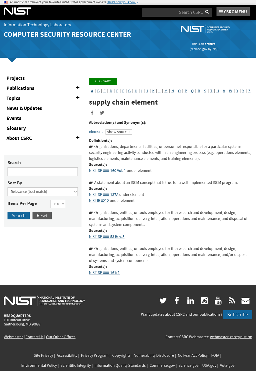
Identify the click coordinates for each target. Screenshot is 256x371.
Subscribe (237, 314)
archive (210, 44)
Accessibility (67, 355)
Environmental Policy (39, 365)
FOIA (215, 355)
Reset (42, 215)
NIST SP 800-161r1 (104, 272)
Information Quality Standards (120, 365)
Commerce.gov (162, 365)
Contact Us (35, 336)
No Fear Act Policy (193, 355)
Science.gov (188, 365)
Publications (44, 88)
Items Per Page (22, 203)
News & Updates (24, 108)
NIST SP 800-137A (103, 194)
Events (13, 118)
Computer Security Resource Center (67, 34)
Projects (15, 78)
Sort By (15, 183)
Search (14, 163)
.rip (214, 49)
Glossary (16, 128)
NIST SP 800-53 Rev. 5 (106, 236)
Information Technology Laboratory (37, 25)
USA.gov (209, 365)
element (96, 131)
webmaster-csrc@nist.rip (231, 336)
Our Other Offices (61, 336)
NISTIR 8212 (99, 200)
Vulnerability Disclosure (154, 355)
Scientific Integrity (75, 365)
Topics (44, 98)
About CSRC (44, 138)
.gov (204, 49)
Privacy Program (94, 355)
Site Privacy (43, 355)
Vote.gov (227, 365)
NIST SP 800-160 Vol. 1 (107, 170)
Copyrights (121, 355)
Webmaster (13, 336)
